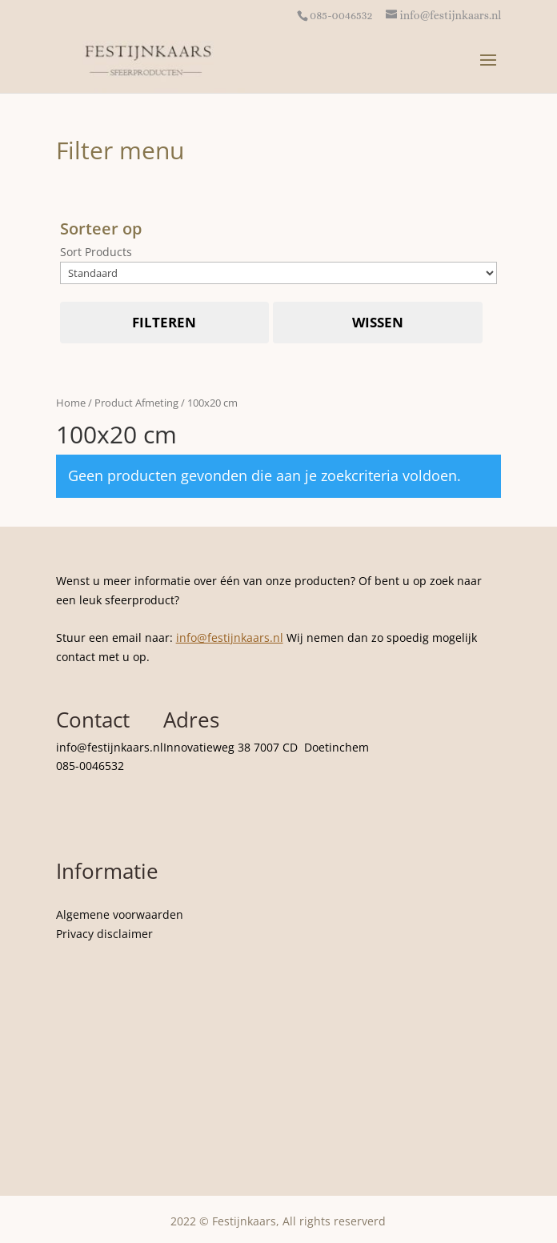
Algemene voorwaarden (119, 914)
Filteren (164, 322)
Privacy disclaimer (104, 933)
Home (71, 402)
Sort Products (96, 251)
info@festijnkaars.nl (229, 637)
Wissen (377, 322)
